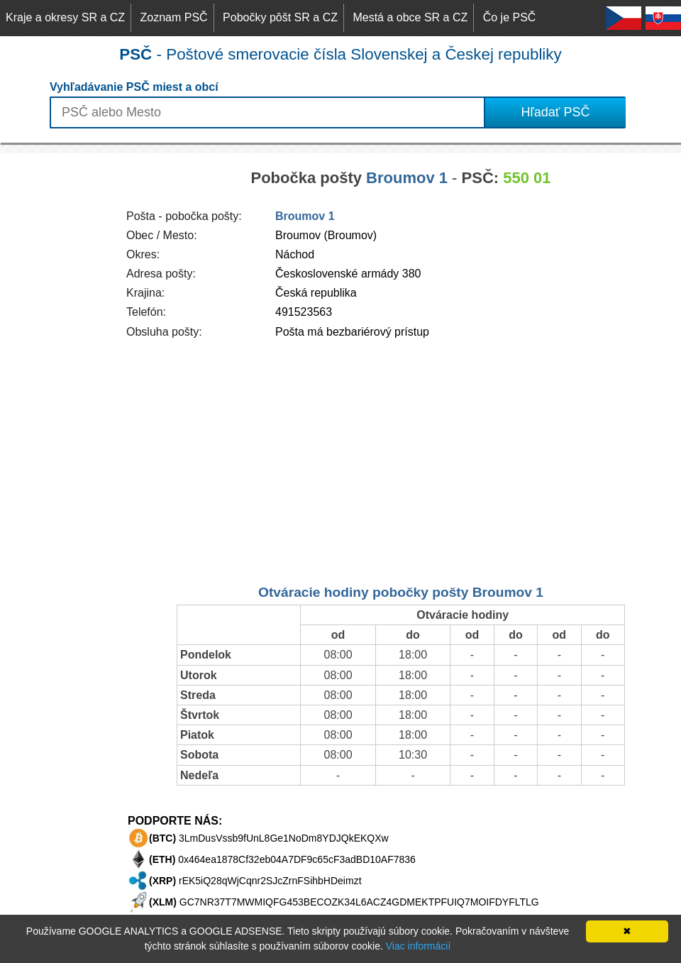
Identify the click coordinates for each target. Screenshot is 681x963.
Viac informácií (418, 946)
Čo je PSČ (509, 17)
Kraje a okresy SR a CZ (65, 17)
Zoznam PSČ (174, 17)
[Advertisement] (57, 366)
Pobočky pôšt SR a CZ (280, 17)
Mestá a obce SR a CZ (410, 17)
